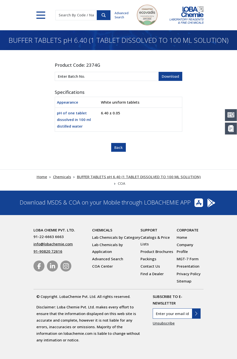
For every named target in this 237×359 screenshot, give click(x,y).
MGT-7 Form (188, 258)
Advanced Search (122, 15)
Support (148, 230)
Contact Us (150, 266)
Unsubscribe (164, 323)
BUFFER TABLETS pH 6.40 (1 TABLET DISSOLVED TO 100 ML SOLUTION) (139, 176)
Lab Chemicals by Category (116, 237)
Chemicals (62, 176)
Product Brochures (156, 251)
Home (42, 176)
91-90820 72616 (47, 251)
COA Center (102, 266)
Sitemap (184, 281)
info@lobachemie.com (53, 243)
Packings (148, 258)
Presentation (188, 266)
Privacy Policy (189, 273)
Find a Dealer (152, 273)
